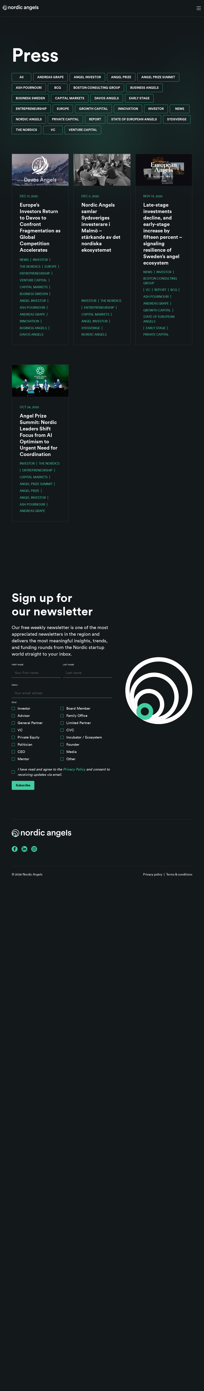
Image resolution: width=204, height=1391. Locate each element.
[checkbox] (62, 735)
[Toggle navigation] (198, 8)
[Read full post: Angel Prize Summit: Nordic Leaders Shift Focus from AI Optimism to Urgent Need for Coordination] (40, 380)
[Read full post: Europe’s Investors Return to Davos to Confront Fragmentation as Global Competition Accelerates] (40, 170)
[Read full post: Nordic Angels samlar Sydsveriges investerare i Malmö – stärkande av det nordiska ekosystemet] (102, 170)
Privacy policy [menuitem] (152, 874)
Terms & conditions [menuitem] (179, 874)
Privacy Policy (74, 769)
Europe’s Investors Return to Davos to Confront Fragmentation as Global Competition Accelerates (40, 228)
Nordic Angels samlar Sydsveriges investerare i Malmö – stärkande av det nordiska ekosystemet (100, 228)
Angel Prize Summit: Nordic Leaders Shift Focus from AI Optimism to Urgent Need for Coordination (38, 435)
